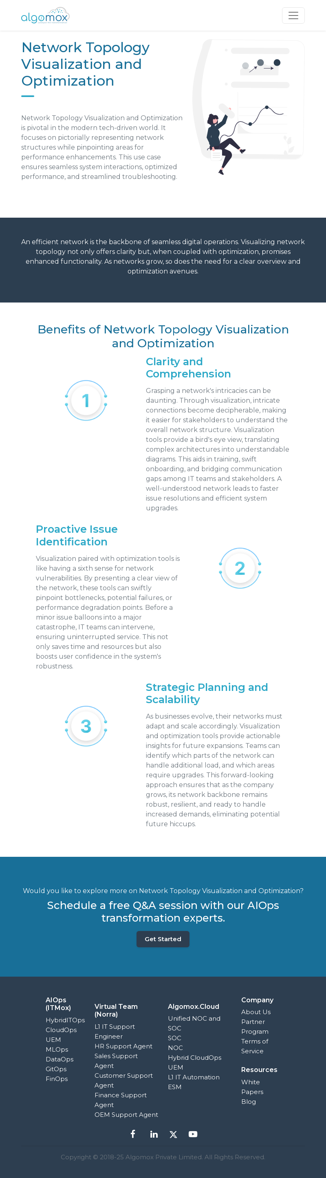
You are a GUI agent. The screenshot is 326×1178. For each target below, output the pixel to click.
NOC (175, 1048)
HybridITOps (65, 1020)
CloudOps (61, 1030)
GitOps (56, 1069)
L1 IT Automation (194, 1077)
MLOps (57, 1049)
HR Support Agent (123, 1046)
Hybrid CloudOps (194, 1057)
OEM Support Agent (126, 1114)
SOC (174, 1038)
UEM (53, 1039)
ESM (175, 1087)
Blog (248, 1101)
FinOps (57, 1079)
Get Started (163, 939)
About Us (256, 1012)
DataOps (59, 1059)
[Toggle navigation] (293, 15)
